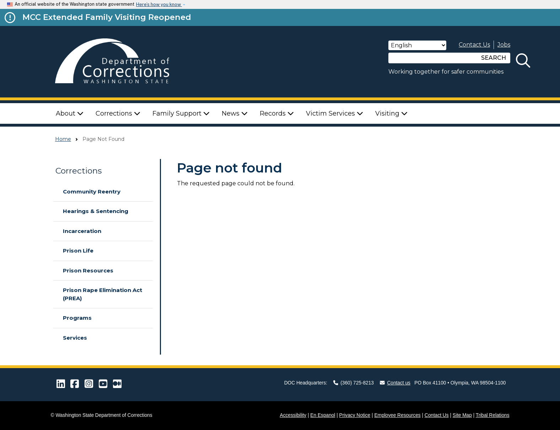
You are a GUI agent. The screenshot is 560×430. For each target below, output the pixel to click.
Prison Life (78, 250)
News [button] (235, 113)
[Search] (432, 58)
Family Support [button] (181, 113)
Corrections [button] (118, 113)
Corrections (78, 171)
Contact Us (474, 44)
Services (75, 337)
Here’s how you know (159, 4)
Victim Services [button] (334, 113)
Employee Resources (397, 415)
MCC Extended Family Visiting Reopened (106, 17)
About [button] (70, 113)
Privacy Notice (355, 415)
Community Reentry (91, 191)
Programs (77, 317)
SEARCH (493, 57)
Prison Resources (88, 270)
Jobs (503, 44)
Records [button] (277, 113)
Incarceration (82, 231)
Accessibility (293, 415)
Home (63, 139)
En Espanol (322, 415)
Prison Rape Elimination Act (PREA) (102, 294)
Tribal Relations (493, 415)
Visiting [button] (391, 113)
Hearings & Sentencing (95, 211)
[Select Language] (417, 45)
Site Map (462, 415)
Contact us (395, 383)
